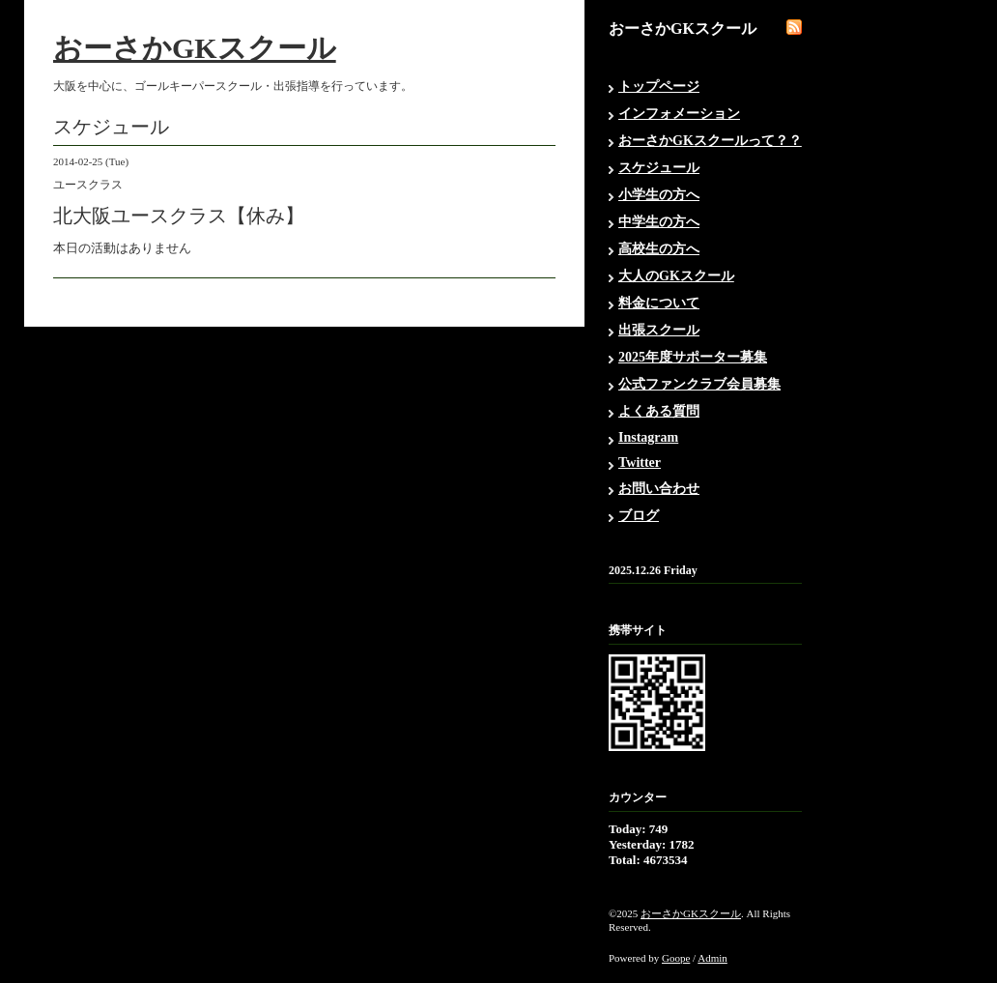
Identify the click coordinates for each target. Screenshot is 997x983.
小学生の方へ (658, 195)
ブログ (638, 515)
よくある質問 (658, 411)
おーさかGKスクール (194, 48)
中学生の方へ (658, 222)
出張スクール (658, 330)
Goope (676, 958)
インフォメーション (679, 113)
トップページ (658, 86)
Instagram (648, 437)
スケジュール (658, 167)
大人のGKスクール (676, 276)
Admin (712, 958)
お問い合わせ (658, 488)
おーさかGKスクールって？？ (710, 140)
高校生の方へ (658, 249)
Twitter (639, 462)
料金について (658, 303)
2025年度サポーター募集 (692, 357)
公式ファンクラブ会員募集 (699, 384)
